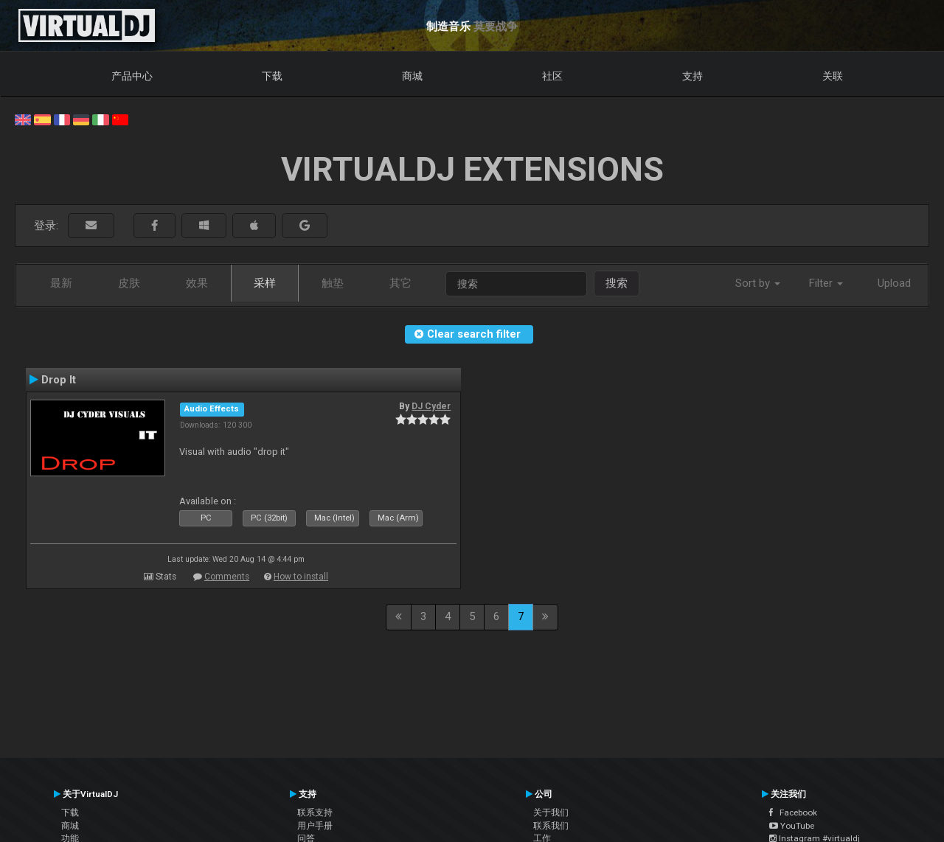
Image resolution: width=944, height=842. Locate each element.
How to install (301, 576)
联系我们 (551, 826)
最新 (61, 283)
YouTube (791, 826)
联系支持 (315, 812)
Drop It (58, 379)
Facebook (793, 812)
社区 (552, 76)
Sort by (757, 283)
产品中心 (132, 76)
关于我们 (551, 812)
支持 (692, 76)
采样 (265, 283)
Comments (226, 576)
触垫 (333, 283)
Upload (894, 283)
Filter (826, 283)
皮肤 (129, 283)
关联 (832, 76)
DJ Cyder (431, 406)
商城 (412, 76)
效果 (197, 283)
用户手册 (315, 826)
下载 (272, 76)
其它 (400, 283)
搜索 (616, 283)
